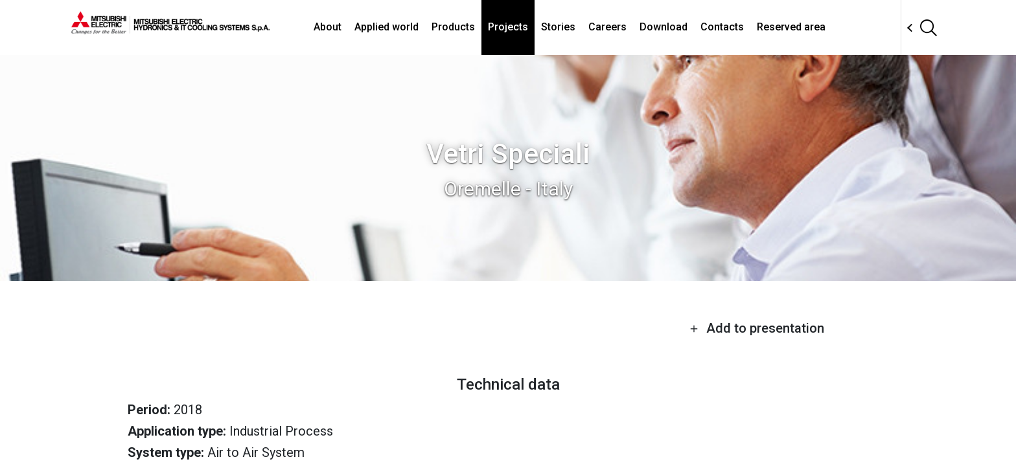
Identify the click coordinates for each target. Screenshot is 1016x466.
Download (663, 27)
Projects (508, 27)
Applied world (386, 27)
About (327, 27)
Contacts (722, 27)
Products (453, 27)
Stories (558, 27)
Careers (607, 27)
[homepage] (170, 29)
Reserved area (791, 27)
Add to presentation (756, 328)
